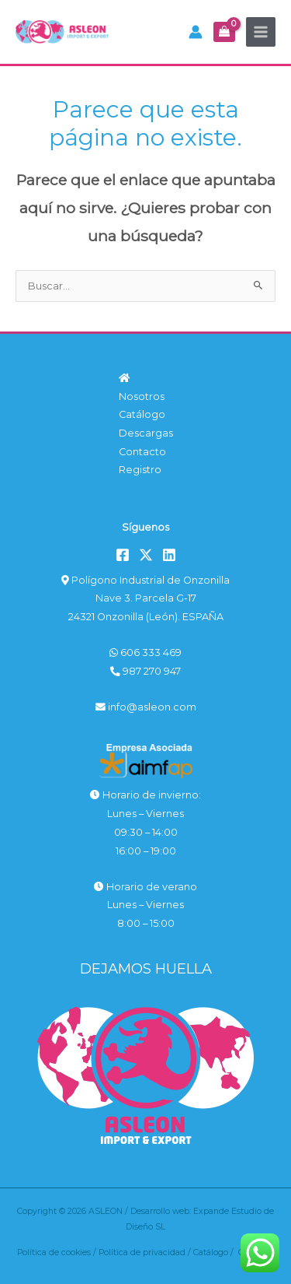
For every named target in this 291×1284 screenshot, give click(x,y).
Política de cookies (54, 1252)
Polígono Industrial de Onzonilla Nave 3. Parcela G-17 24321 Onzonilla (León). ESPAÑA (145, 598)
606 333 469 (145, 652)
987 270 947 (145, 671)
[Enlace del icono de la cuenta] (196, 32)
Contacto (142, 452)
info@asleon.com (145, 707)
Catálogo (142, 414)
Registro (140, 469)
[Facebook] (123, 555)
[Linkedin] (169, 555)
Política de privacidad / (146, 1252)
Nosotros (142, 396)
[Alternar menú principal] (260, 32)
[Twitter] (146, 555)
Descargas (146, 433)
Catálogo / (215, 1252)
